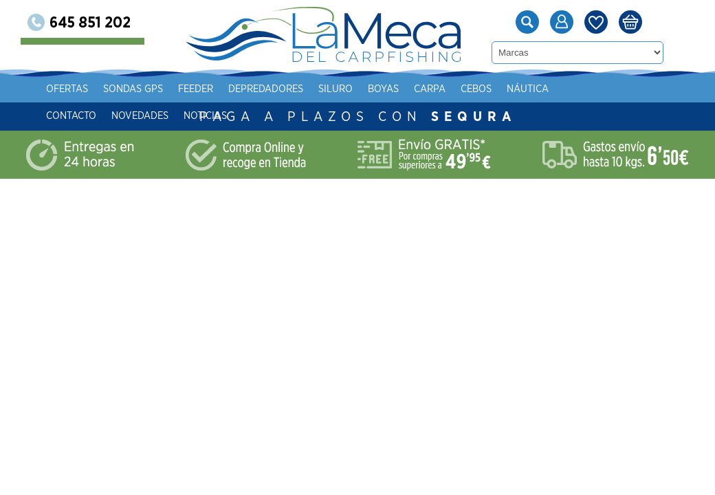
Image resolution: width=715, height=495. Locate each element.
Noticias (244, 116)
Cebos (515, 89)
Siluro (375, 89)
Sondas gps (172, 89)
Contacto (110, 116)
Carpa (469, 89)
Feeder (234, 89)
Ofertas (106, 89)
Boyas (422, 89)
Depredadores (304, 89)
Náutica (567, 89)
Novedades (179, 116)
